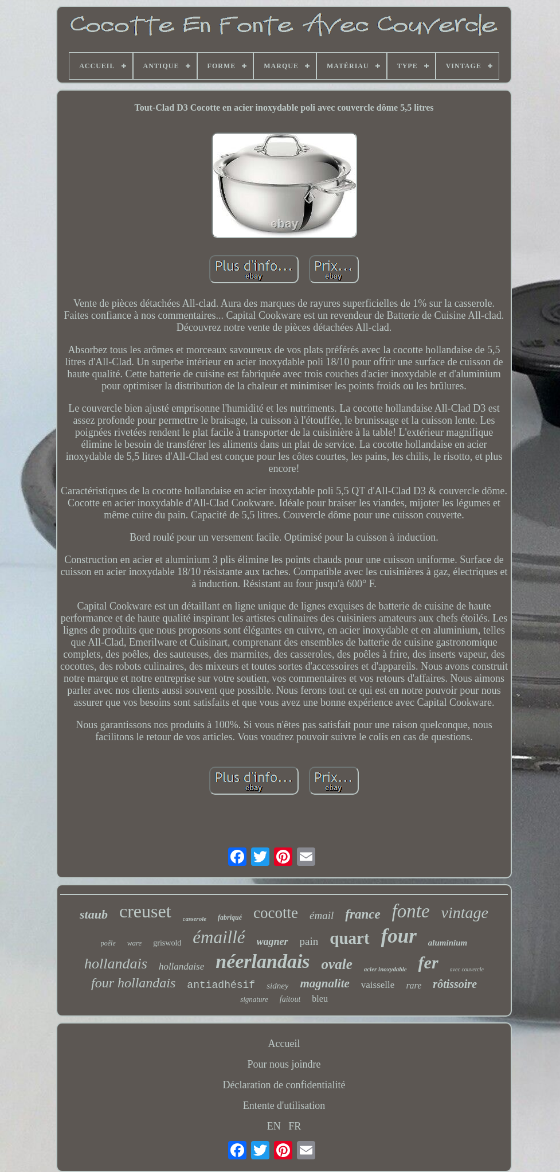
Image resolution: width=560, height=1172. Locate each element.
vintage (464, 912)
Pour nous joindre (284, 1064)
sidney (277, 985)
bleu (320, 998)
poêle (108, 943)
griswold (167, 943)
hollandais (115, 963)
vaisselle (378, 984)
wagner (272, 941)
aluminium (447, 942)
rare (413, 985)
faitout (290, 999)
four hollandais (133, 982)
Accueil (284, 1043)
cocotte (275, 912)
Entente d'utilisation (284, 1105)
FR (294, 1126)
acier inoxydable (385, 969)
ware (134, 943)
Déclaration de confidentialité (284, 1085)
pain (309, 941)
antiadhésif (221, 985)
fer (428, 962)
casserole (195, 918)
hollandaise (181, 966)
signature (254, 999)
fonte (411, 911)
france (362, 914)
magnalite (324, 983)
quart (349, 938)
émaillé (219, 937)
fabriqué (230, 917)
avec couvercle (467, 969)
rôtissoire (455, 984)
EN (274, 1126)
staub (94, 914)
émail (322, 915)
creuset (145, 911)
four (399, 936)
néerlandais (263, 961)
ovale (337, 964)
